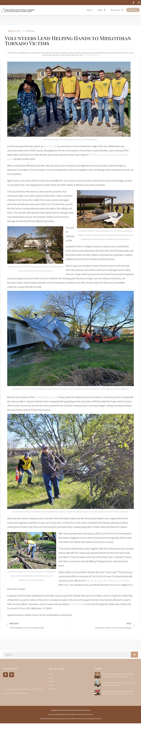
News (101, 10)
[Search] (134, 655)
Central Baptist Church (46, 397)
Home (51, 674)
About (89, 9)
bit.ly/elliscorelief (77, 604)
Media (51, 685)
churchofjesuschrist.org (91, 55)
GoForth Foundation (70, 714)
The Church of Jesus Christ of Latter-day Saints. (88, 718)
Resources (117, 10)
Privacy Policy (86, 710)
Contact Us (133, 9)
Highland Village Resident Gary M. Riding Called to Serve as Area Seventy (117, 675)
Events (51, 681)
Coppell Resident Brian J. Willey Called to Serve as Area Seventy (118, 683)
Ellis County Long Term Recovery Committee (108, 580)
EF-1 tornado (50, 146)
